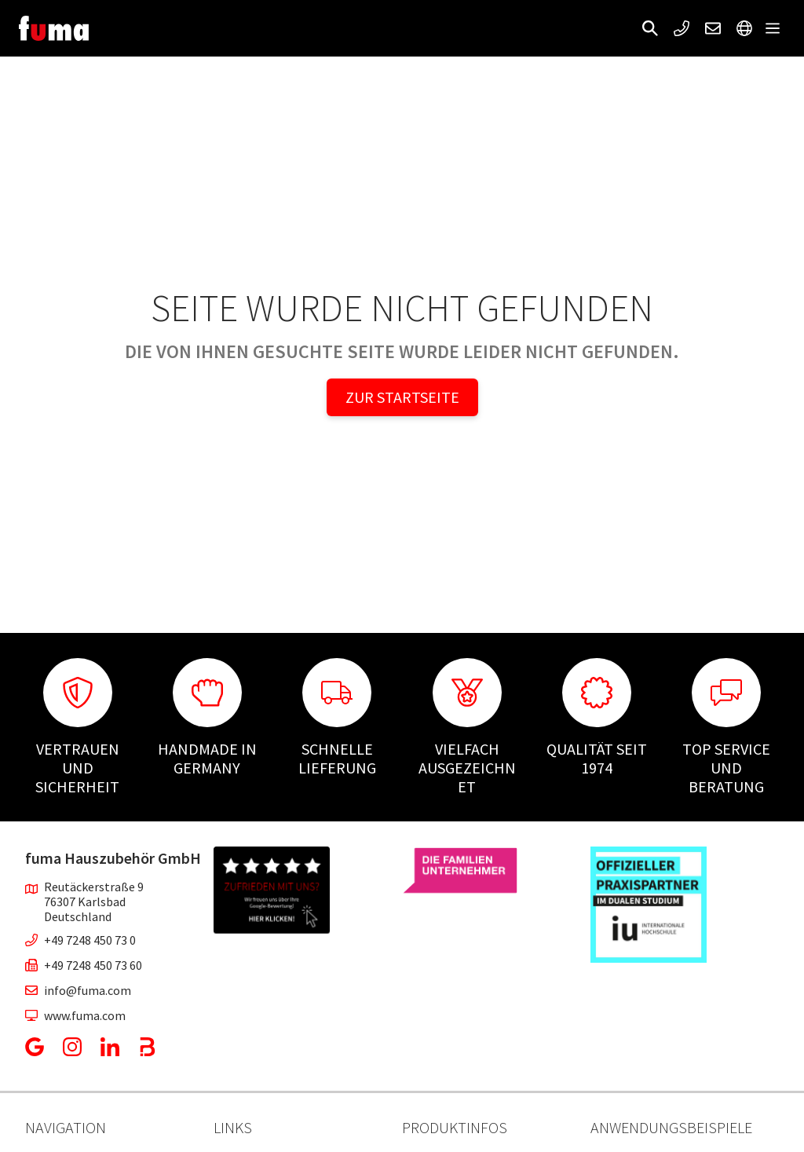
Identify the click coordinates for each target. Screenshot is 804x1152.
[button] (650, 28)
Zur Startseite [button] (402, 397)
